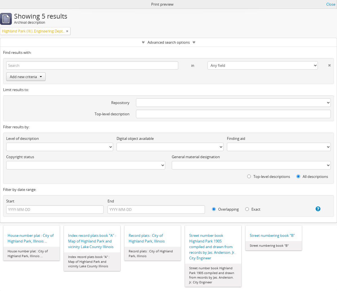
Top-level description (112, 113)
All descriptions (312, 176)
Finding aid (236, 138)
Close (330, 4)
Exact (252, 209)
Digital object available (135, 138)
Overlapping (225, 209)
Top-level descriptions (268, 176)
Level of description (22, 138)
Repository (120, 102)
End (111, 201)
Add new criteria (26, 76)
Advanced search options (169, 42)
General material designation (196, 156)
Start (10, 201)
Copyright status (20, 156)
